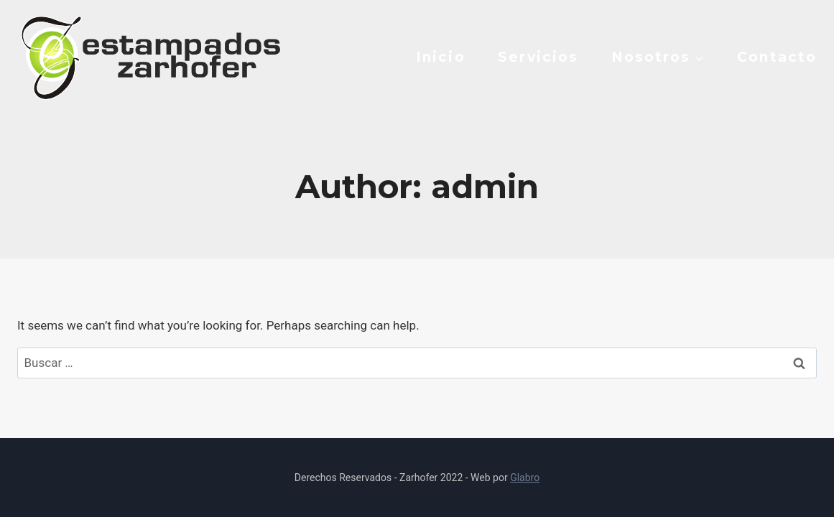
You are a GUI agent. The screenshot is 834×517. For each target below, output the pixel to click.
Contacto (777, 57)
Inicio (440, 57)
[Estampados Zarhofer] (148, 57)
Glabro (524, 477)
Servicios (538, 57)
